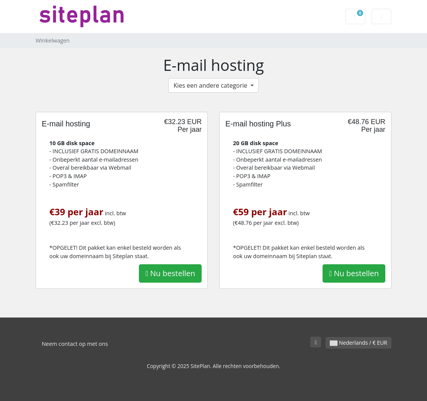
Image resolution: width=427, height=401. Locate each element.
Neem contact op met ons (75, 343)
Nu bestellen (170, 273)
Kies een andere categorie (211, 85)
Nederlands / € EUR (358, 342)
